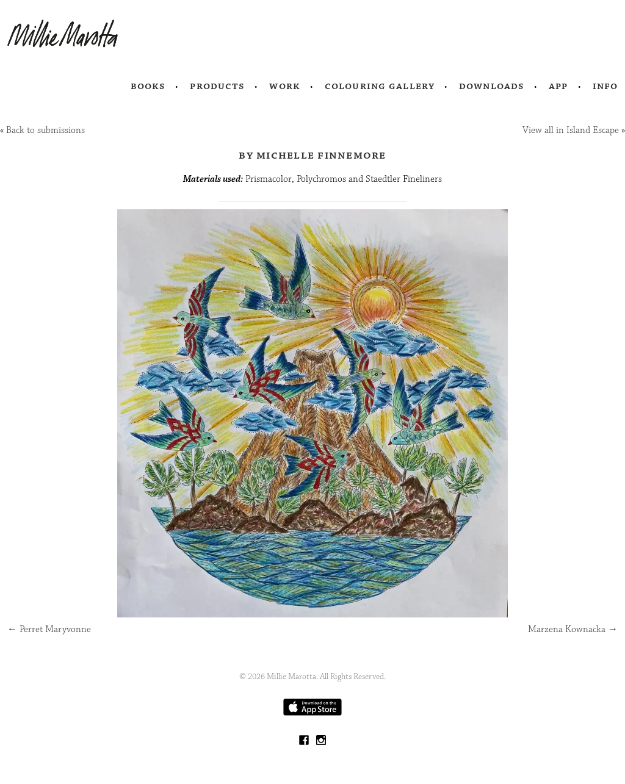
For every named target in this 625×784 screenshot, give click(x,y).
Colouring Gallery (380, 86)
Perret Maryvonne (49, 629)
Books (148, 86)
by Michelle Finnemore (312, 155)
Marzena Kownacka (573, 629)
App (558, 86)
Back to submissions (45, 130)
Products (217, 86)
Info (605, 86)
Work (284, 86)
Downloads (491, 86)
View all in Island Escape (570, 130)
